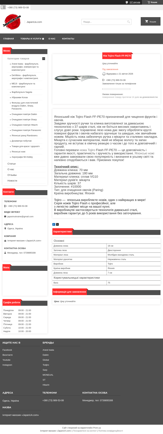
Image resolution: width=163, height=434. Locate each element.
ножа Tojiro (87, 150)
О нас (52, 38)
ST (44, 380)
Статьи (11, 163)
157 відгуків (135, 2)
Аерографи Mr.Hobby (22, 157)
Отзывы (12, 175)
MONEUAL (48, 375)
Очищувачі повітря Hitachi (25, 125)
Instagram (7, 365)
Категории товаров (18, 58)
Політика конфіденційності (110, 431)
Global (46, 360)
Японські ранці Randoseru (24, 135)
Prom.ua (97, 428)
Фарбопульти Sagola (22, 92)
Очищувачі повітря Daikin (24, 114)
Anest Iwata (48, 350)
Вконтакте (7, 355)
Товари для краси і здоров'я (25, 146)
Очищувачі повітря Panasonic (26, 130)
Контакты (68, 38)
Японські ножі (144, 153)
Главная (8, 38)
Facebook (7, 350)
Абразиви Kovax (20, 97)
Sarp (45, 370)
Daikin (46, 355)
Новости (12, 180)
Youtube (6, 360)
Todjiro (46, 365)
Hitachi (46, 385)
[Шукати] (128, 22)
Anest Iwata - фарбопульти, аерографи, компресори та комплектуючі (25, 67)
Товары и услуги (30, 38)
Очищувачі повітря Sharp (24, 119)
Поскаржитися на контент (85, 431)
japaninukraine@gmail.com (20, 216)
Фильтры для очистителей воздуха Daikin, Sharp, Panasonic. (25, 105)
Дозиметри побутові (22, 141)
